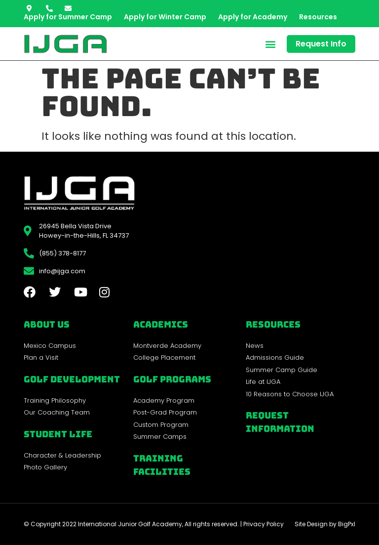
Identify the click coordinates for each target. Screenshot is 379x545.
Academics (160, 324)
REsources (273, 324)
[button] (271, 44)
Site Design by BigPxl (325, 524)
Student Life (58, 434)
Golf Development (72, 379)
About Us (47, 324)
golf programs (172, 379)
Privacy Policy (263, 524)
